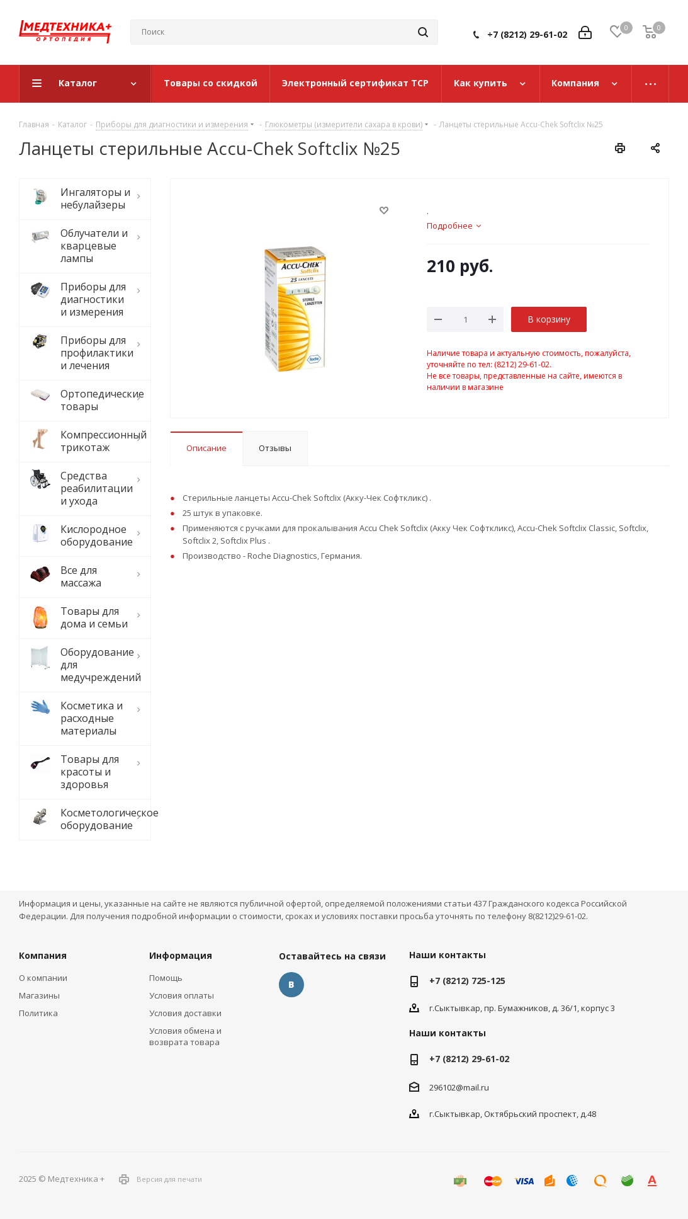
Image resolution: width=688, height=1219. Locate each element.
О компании (43, 977)
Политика (38, 1013)
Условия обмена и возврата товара (185, 1036)
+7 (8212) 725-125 (467, 981)
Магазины (39, 995)
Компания (43, 955)
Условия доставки (185, 1013)
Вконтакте (291, 984)
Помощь (166, 977)
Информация (180, 955)
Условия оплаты (181, 995)
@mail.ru (472, 1087)
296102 (442, 1087)
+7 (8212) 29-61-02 (527, 34)
